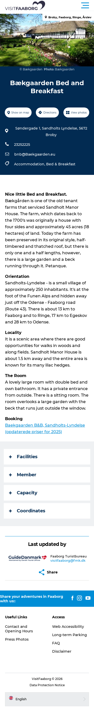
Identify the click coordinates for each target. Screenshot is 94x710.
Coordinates (27, 511)
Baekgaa (14, 425)
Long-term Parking (69, 635)
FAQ (56, 643)
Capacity (23, 493)
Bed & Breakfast (60, 164)
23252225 (22, 144)
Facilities (23, 456)
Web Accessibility (68, 626)
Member (22, 475)
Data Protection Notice (47, 685)
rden (28, 425)
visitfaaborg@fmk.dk (67, 560)
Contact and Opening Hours (19, 628)
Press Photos (17, 639)
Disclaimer (61, 651)
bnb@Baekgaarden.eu (34, 154)
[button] (69, 6)
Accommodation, (30, 164)
